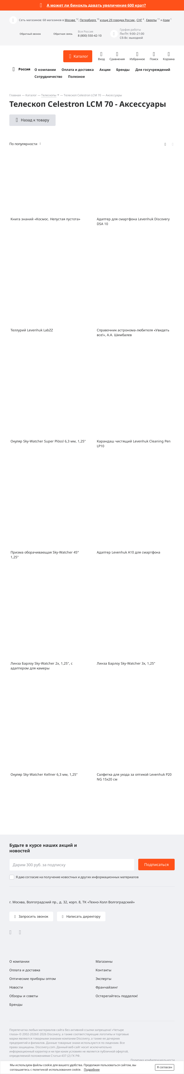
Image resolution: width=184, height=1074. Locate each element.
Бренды (123, 69)
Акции (104, 69)
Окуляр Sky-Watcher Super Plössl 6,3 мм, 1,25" (48, 441)
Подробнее (92, 1070)
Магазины (104, 961)
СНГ (139, 20)
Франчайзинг (107, 987)
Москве (70, 20)
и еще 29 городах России (117, 20)
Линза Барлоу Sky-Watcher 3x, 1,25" (126, 663)
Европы (151, 20)
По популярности (23, 143)
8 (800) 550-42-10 (90, 36)
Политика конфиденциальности (153, 1060)
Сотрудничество (48, 76)
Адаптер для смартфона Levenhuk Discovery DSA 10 (133, 221)
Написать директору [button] (82, 916)
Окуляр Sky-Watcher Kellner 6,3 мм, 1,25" (44, 774)
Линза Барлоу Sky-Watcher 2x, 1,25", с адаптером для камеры (42, 665)
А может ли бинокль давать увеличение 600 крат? (96, 5)
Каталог (31, 95)
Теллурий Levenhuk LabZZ (32, 330)
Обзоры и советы (23, 996)
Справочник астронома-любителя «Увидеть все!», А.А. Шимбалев (133, 332)
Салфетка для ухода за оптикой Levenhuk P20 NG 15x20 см (134, 776)
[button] (25, 34)
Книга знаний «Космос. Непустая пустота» (45, 219)
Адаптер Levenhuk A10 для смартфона (128, 552)
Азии (166, 20)
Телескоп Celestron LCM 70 (82, 95)
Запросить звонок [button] (33, 916)
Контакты (103, 970)
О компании (45, 69)
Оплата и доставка (78, 69)
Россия (24, 69)
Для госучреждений (152, 69)
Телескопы (48, 95)
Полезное (76, 76)
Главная (15, 95)
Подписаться (156, 864)
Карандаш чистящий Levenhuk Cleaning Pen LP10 (134, 443)
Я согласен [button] (164, 1067)
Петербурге (88, 20)
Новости (16, 987)
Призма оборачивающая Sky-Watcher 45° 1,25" (45, 554)
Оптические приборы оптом (32, 978)
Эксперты (103, 978)
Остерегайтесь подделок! (117, 996)
